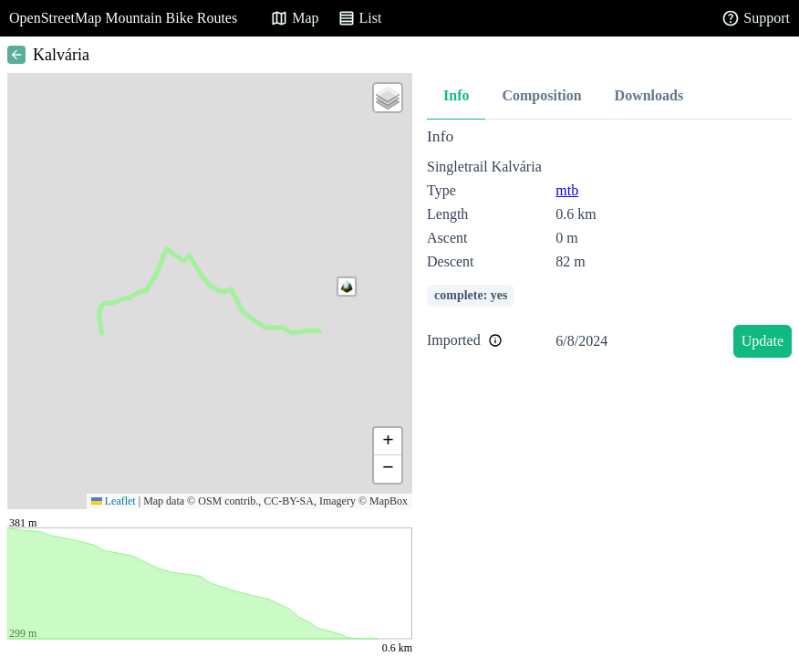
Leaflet (113, 501)
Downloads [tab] (649, 95)
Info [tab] (456, 95)
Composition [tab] (541, 95)
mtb (566, 190)
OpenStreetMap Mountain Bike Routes (123, 18)
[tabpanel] (609, 246)
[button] (347, 286)
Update (762, 341)
